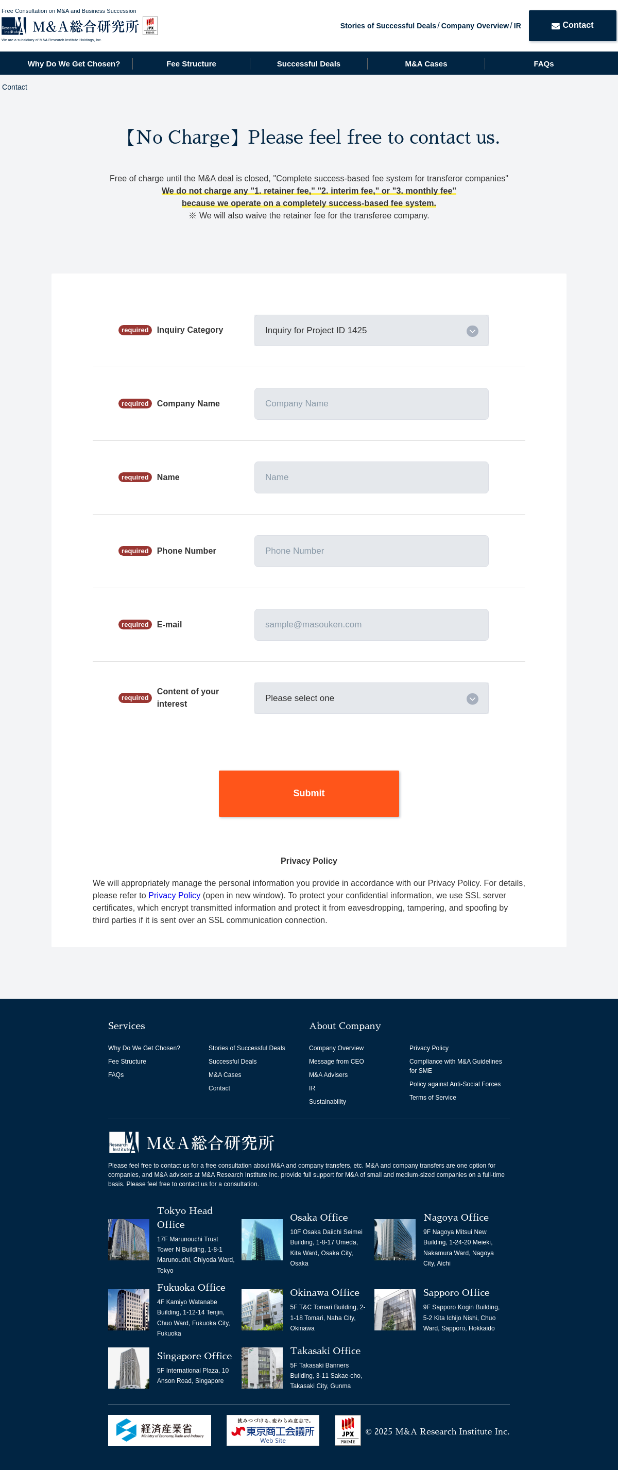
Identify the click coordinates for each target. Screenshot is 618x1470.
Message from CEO (336, 1061)
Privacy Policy (175, 895)
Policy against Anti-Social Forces (455, 1084)
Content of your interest (188, 697)
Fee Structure (191, 63)
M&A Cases (426, 63)
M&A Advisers (328, 1075)
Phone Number (186, 550)
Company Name (188, 403)
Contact (572, 25)
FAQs (544, 63)
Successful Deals (308, 63)
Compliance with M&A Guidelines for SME (455, 1066)
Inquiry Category (190, 330)
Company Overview (475, 26)
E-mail (169, 624)
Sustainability (327, 1101)
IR (517, 26)
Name (168, 477)
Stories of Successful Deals (388, 26)
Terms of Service (432, 1097)
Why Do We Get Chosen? (74, 63)
